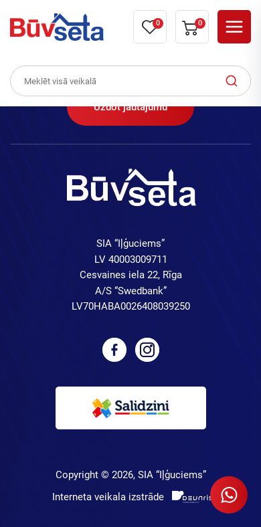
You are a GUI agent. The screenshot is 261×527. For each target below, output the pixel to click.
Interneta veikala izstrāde (108, 497)
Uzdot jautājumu (130, 107)
